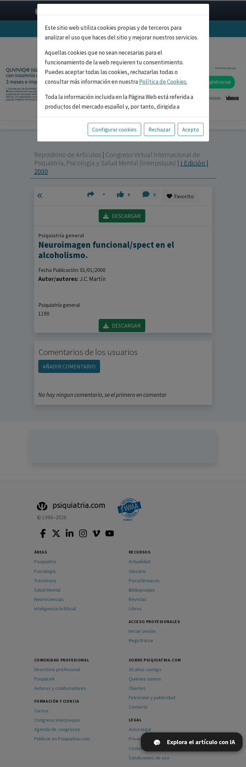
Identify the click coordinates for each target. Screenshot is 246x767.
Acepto (190, 129)
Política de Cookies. (163, 81)
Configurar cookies (114, 129)
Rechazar (159, 129)
